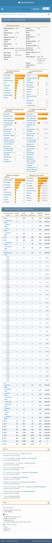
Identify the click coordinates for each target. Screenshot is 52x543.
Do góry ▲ (48, 541)
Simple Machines (14, 541)
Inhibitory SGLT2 (7, 477)
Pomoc (44, 541)
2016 (5, 441)
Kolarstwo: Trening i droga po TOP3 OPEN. (8, 148)
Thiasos (29, 193)
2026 (5, 218)
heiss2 (39, 48)
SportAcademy (26, 2)
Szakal (6, 199)
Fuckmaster (7, 93)
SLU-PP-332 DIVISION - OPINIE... (12, 458)
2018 (5, 435)
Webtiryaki (34, 541)
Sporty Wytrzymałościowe (32, 96)
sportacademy (8, 80)
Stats (4, 502)
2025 (5, 237)
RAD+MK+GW (7, 157)
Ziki (30, 453)
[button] (2, 9)
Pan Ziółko (7, 75)
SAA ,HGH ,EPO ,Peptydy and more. (8, 125)
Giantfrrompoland (40, 487)
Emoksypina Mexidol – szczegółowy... (13, 463)
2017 (5, 438)
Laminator (7, 85)
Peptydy (29, 103)
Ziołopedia (30, 82)
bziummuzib (7, 194)
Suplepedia (30, 100)
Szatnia (29, 92)
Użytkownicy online (11, 524)
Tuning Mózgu (31, 105)
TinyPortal (39, 541)
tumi (5, 83)
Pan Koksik (32, 458)
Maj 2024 (8, 402)
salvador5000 (8, 95)
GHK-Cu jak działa (8, 468)
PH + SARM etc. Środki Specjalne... (12, 472)
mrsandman (32, 482)
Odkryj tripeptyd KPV (9, 491)
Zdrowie (29, 89)
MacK (28, 195)
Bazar (28, 75)
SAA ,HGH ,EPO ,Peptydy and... (11, 453)
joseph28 (29, 186)
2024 (5, 240)
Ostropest (6, 496)
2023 (5, 421)
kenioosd (6, 202)
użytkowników (9, 507)
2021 (5, 427)
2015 (5, 444)
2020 (5, 429)
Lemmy (6, 88)
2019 (5, 432)
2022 (5, 424)
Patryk (6, 98)
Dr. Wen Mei (24, 477)
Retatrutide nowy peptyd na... (11, 482)
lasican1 (29, 183)
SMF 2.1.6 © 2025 (5, 541)
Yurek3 (6, 197)
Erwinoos (29, 198)
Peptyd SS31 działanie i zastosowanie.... (14, 487)
